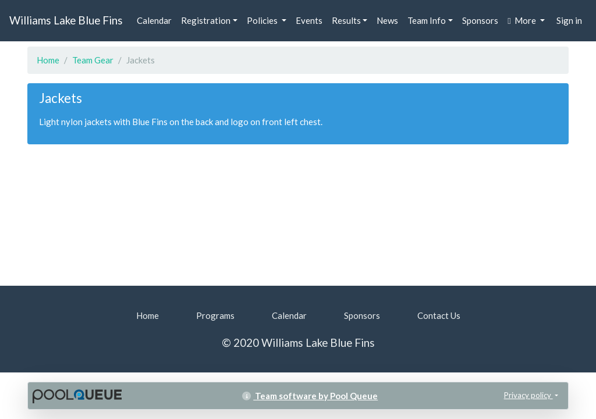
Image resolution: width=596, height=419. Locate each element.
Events (309, 20)
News (387, 20)
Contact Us (438, 315)
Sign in (569, 20)
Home (48, 60)
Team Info (426, 20)
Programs (215, 315)
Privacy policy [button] (528, 395)
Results (346, 20)
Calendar (154, 20)
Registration (205, 20)
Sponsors (480, 20)
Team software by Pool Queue (310, 395)
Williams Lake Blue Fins (66, 20)
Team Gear (92, 60)
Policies (263, 20)
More (522, 20)
